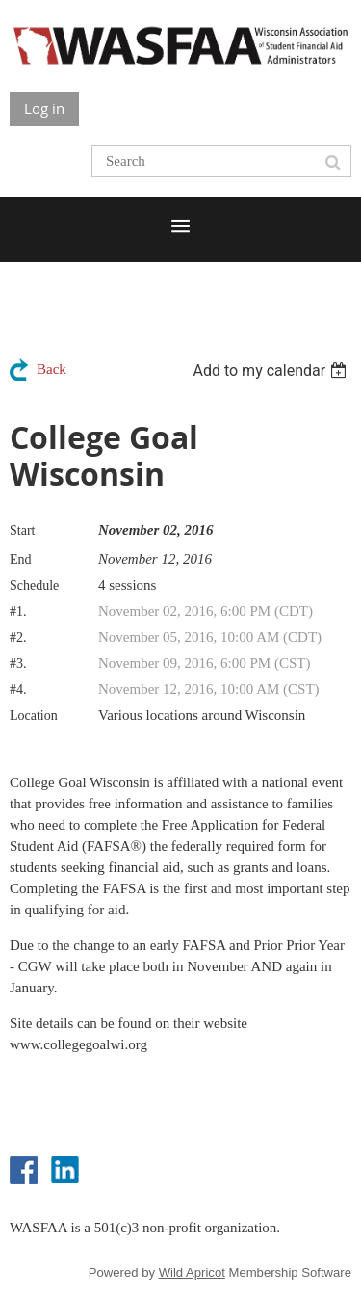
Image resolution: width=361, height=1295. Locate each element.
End (21, 559)
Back (51, 369)
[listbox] (272, 370)
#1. (18, 611)
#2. (18, 637)
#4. (18, 689)
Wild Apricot (192, 1272)
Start (22, 530)
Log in (44, 108)
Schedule (34, 585)
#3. (18, 663)
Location (34, 715)
